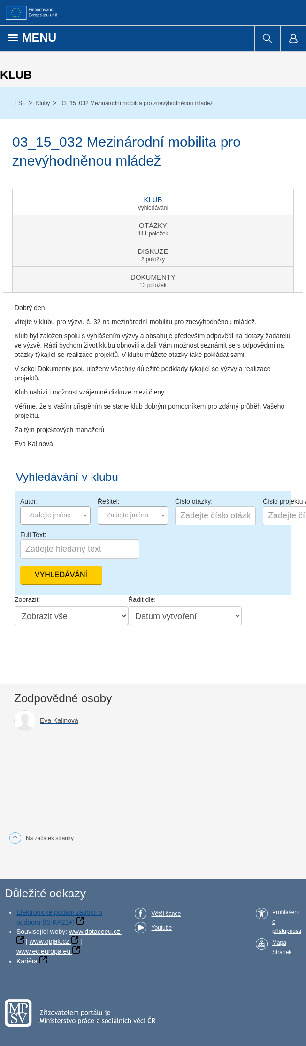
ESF (20, 103)
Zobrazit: (27, 599)
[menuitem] (267, 38)
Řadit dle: (142, 599)
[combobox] (55, 515)
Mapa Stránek (281, 947)
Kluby (43, 103)
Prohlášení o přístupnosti (286, 921)
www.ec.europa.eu (43, 951)
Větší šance (166, 913)
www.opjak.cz (49, 941)
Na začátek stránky (50, 838)
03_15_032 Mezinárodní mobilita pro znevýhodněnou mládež (137, 103)
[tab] (153, 202)
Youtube (161, 928)
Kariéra (27, 961)
